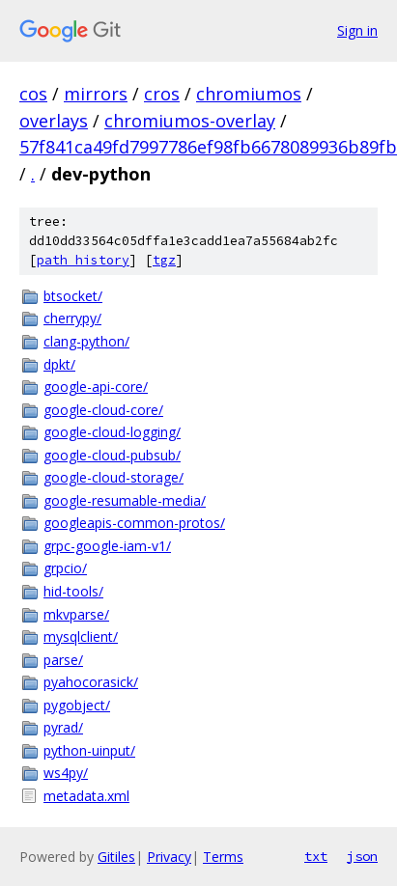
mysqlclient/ (80, 636)
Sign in (357, 30)
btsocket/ (72, 296)
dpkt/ (59, 364)
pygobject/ (76, 705)
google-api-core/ (95, 386)
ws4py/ (65, 772)
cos (33, 93)
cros (162, 93)
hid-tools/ (73, 591)
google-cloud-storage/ (113, 477)
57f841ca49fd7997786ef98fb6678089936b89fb (208, 146)
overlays (53, 120)
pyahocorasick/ (90, 682)
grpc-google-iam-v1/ (107, 546)
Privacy (169, 856)
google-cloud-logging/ (112, 432)
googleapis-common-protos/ (134, 522)
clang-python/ (86, 341)
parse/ (63, 660)
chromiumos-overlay (189, 120)
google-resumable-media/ (124, 500)
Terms (223, 856)
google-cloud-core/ (103, 410)
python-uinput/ (89, 750)
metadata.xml (86, 796)
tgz (164, 260)
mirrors (96, 93)
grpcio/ (65, 568)
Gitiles (116, 856)
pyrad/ (63, 727)
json (362, 856)
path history (83, 260)
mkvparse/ (76, 614)
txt (315, 856)
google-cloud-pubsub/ (112, 455)
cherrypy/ (72, 318)
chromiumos (248, 93)
